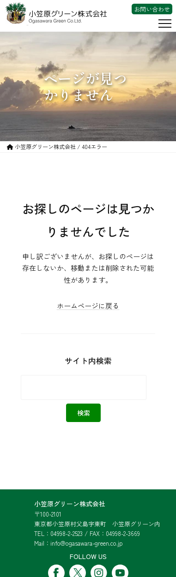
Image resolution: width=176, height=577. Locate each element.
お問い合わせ (152, 9)
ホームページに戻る (88, 305)
